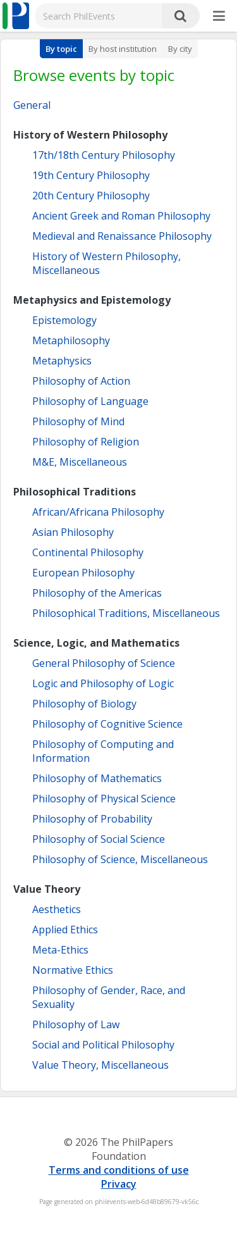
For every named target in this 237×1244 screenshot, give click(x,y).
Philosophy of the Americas (97, 593)
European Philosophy (83, 573)
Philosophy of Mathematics (97, 778)
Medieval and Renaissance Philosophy (122, 236)
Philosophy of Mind (78, 421)
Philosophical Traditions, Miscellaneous (126, 613)
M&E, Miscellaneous (79, 462)
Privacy (119, 1184)
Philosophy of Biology (84, 704)
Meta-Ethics (60, 950)
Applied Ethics (65, 929)
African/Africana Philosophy (98, 512)
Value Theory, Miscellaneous (100, 1065)
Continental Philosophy (87, 552)
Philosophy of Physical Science (104, 798)
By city (180, 48)
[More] (219, 16)
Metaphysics (62, 361)
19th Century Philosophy (91, 175)
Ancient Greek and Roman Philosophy (121, 216)
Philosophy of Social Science (98, 839)
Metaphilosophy (71, 340)
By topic (61, 48)
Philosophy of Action (81, 381)
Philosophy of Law (75, 1024)
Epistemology (64, 320)
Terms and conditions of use (119, 1170)
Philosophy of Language (90, 401)
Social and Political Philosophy (103, 1045)
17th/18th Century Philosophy (103, 155)
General (32, 105)
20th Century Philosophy (91, 195)
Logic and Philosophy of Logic (103, 683)
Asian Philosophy (73, 532)
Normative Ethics (72, 970)
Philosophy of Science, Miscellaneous (120, 859)
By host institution (122, 48)
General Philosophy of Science (103, 663)
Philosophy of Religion (85, 442)
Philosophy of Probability (92, 819)
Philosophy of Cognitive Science (107, 724)
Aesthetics (56, 909)
